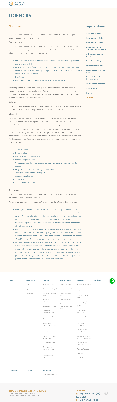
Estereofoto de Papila (49, 306)
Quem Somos (31, 280)
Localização (29, 293)
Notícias (97, 280)
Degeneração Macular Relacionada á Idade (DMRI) (96, 48)
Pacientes (47, 370)
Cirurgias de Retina (66, 284)
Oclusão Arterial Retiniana (95, 84)
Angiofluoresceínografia (50, 289)
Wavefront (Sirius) (48, 284)
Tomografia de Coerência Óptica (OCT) (48, 349)
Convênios (13, 370)
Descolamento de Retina (94, 38)
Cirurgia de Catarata (66, 289)
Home (11, 280)
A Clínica (28, 284)
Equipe (28, 289)
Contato (29, 370)
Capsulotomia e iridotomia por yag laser (66, 306)
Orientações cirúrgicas (50, 375)
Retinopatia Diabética (93, 33)
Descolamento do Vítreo (94, 43)
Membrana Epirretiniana (94, 65)
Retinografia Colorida (49, 343)
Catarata (89, 93)
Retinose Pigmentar (93, 88)
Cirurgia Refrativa (65, 300)
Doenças (80, 280)
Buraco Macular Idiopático (95, 61)
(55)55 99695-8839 (88, 400)
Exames (46, 280)
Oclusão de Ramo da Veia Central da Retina (95, 78)
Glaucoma (89, 98)
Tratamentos (65, 280)
